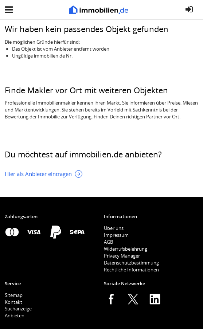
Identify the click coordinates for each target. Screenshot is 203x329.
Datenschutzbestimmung (131, 262)
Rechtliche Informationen (131, 269)
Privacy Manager (122, 255)
